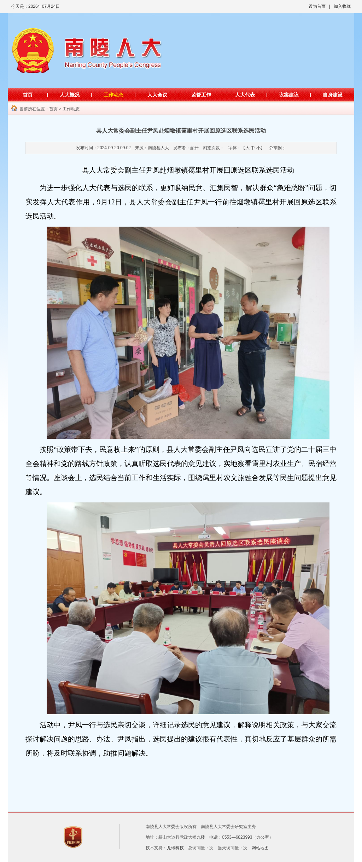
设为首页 (317, 6)
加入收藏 (342, 6)
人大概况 (70, 95)
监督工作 (201, 95)
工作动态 (113, 95)
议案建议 (289, 95)
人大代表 (245, 95)
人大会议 (157, 95)
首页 (28, 95)
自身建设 (333, 95)
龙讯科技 (175, 847)
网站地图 (260, 847)
